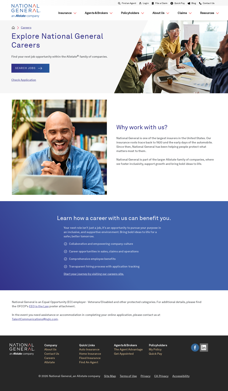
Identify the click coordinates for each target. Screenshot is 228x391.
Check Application (23, 80)
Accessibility (181, 376)
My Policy (155, 349)
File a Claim (159, 3)
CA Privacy (161, 376)
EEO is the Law (39, 306)
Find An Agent (88, 362)
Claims (182, 13)
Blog (192, 3)
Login (144, 3)
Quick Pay (177, 3)
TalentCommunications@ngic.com (35, 319)
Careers (26, 27)
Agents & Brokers (96, 13)
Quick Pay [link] (155, 353)
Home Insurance (90, 353)
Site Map (110, 376)
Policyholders (130, 13)
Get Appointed (124, 353)
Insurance (65, 13)
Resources (207, 13)
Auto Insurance (89, 349)
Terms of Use (128, 376)
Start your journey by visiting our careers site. (94, 274)
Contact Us (206, 3)
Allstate (49, 362)
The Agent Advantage (128, 349)
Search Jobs (28, 68)
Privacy (145, 376)
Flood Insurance (90, 358)
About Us (158, 13)
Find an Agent (127, 3)
